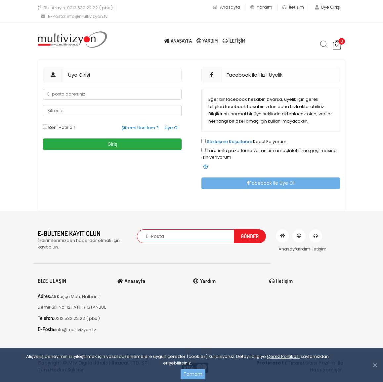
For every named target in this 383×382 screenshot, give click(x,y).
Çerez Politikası (283, 356)
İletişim (293, 7)
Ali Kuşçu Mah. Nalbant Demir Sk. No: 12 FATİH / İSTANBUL (72, 301)
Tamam (193, 374)
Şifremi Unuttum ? (140, 128)
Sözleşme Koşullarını (229, 141)
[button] (205, 167)
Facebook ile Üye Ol (270, 183)
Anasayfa (226, 7)
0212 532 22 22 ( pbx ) (75, 8)
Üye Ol (172, 128)
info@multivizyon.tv (74, 16)
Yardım (261, 7)
